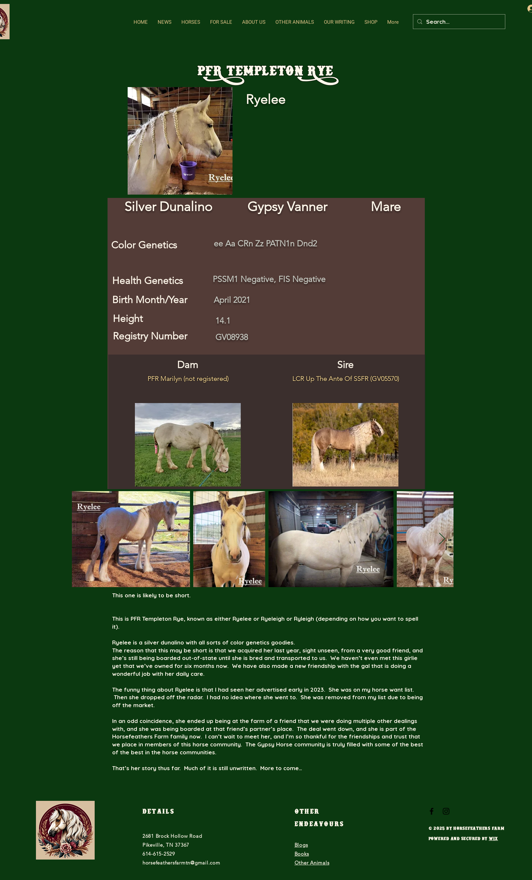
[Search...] (458, 22)
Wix (493, 839)
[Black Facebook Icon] (431, 811)
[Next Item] (442, 539)
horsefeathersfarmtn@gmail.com (181, 863)
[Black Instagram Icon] (446, 811)
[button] (190, 22)
